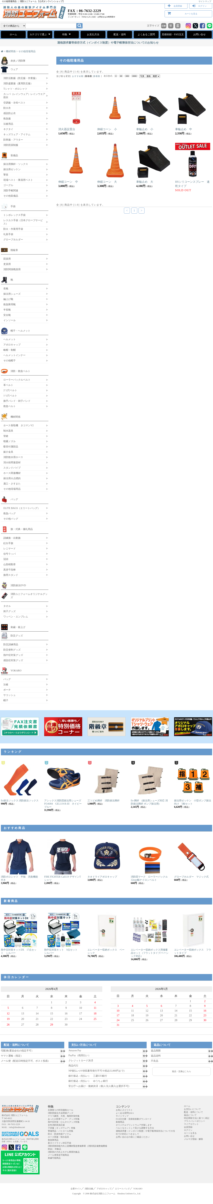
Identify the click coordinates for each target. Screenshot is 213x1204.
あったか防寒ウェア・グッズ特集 (64, 1119)
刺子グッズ (9, 611)
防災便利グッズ (12, 649)
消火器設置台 (66, 129)
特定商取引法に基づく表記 (196, 1118)
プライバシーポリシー (194, 1121)
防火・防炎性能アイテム (59, 1134)
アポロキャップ (12, 344)
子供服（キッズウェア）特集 (61, 1128)
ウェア (14, 69)
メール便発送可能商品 (58, 1155)
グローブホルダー (13, 239)
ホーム (13, 34)
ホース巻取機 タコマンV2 (18, 425)
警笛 (5, 174)
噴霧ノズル (9, 441)
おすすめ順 (78, 76)
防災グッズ (17, 635)
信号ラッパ (9, 553)
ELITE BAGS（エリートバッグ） (21, 508)
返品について (190, 1115)
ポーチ (7, 689)
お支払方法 (93, 34)
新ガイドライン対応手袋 (59, 1143)
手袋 (13, 206)
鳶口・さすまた (12, 483)
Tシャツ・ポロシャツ (15, 88)
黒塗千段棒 (9, 569)
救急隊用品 (53, 1140)
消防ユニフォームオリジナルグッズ (29, 596)
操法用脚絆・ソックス (15, 164)
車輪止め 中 (183, 129)
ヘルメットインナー (14, 355)
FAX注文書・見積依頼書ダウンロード (134, 1119)
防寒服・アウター (13, 139)
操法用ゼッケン (12, 169)
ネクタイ (8, 129)
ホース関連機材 (12, 473)
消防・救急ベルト (20, 371)
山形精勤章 (9, 564)
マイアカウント (191, 1124)
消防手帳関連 (10, 190)
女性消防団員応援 (56, 1125)
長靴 (5, 288)
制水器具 (8, 430)
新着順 (96, 76)
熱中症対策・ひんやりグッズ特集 (64, 1122)
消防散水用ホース (13, 457)
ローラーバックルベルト (16, 379)
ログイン (202, 6)
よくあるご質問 (146, 34)
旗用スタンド (10, 575)
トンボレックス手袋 (14, 215)
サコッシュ (9, 695)
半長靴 (7, 309)
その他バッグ (10, 518)
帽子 (5, 700)
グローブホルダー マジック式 (191, 876)
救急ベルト (9, 406)
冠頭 (5, 559)
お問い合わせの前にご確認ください (133, 1137)
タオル (7, 606)
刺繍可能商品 (54, 1158)
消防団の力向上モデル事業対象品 (64, 1152)
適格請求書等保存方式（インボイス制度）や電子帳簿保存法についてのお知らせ (108, 42)
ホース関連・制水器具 (58, 1137)
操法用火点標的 (12, 478)
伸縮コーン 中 (68, 181)
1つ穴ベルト (10, 395)
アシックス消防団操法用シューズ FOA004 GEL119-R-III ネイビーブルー (64, 803)
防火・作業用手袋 (13, 229)
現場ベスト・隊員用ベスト (18, 179)
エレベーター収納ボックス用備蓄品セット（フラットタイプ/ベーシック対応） (149, 952)
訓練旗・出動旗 (12, 537)
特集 (66, 34)
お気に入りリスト (124, 1110)
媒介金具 (8, 451)
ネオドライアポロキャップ (102, 876)
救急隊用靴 (9, 304)
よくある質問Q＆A (125, 1113)
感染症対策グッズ (13, 660)
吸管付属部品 (10, 446)
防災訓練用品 (10, 644)
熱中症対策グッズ (13, 655)
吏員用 (7, 264)
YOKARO (16, 670)
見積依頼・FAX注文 (173, 34)
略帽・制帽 (9, 349)
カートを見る (191, 14)
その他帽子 (9, 360)
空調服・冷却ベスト (14, 102)
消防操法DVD (18, 585)
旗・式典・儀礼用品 (22, 529)
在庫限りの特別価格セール (60, 1110)
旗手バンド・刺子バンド (16, 400)
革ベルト (8, 385)
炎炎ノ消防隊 (18, 60)
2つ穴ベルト (10, 390)
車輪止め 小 (144, 129)
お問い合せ (199, 34)
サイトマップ (205, 1)
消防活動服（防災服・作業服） (20, 78)
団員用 (7, 258)
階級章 (14, 250)
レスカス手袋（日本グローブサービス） (23, 222)
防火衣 (7, 108)
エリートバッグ (122, 1188)
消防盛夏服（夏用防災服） (18, 83)
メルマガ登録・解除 (193, 1139)
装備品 (14, 155)
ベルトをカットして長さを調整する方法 (135, 1128)
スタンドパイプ (12, 467)
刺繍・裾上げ (18, 627)
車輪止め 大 (144, 181)
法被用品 (8, 123)
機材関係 (11, 51)
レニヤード (9, 548)
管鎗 (5, 436)
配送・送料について (193, 1112)
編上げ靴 (8, 299)
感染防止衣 (9, 113)
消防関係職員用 (12, 269)
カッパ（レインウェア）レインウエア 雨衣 (24, 96)
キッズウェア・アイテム (16, 134)
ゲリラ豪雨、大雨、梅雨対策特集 (64, 1116)
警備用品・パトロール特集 (60, 1131)
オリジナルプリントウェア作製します (134, 1125)
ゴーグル (8, 185)
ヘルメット (9, 339)
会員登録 (178, 6)
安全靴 (7, 315)
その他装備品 (10, 195)
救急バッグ (9, 513)
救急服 (7, 118)
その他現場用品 (27, 51)
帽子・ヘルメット (20, 330)
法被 (5, 684)
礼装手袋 (8, 234)
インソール (9, 320)
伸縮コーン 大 (107, 181)
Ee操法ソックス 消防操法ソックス (20, 800)
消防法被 (89, 1188)
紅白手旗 (8, 543)
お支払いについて (192, 1109)
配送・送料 (120, 34)
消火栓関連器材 (12, 462)
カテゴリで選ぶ (40, 34)
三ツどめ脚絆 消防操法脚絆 (103, 800)
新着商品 (120, 1122)
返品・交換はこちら (181, 1071)
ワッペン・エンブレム (15, 616)
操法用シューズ (12, 293)
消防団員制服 (10, 145)
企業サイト (76, 1188)
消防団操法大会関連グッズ (60, 1113)
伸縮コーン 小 (107, 129)
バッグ (14, 499)
